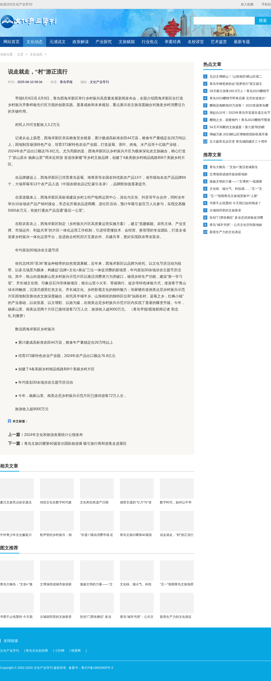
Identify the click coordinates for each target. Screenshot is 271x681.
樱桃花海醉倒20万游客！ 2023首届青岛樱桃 (239, 105)
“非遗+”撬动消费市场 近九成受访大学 (96, 535)
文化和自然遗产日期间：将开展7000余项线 (96, 502)
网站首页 (11, 41)
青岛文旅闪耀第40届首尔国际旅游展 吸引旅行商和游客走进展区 (75, 443)
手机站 (266, 4)
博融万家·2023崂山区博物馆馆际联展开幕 (239, 134)
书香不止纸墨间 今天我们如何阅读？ (16, 616)
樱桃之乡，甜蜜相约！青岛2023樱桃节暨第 (240, 120)
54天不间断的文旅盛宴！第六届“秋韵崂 (237, 127)
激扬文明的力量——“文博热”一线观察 (96, 584)
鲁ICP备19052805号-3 (97, 667)
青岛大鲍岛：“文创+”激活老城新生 (16, 584)
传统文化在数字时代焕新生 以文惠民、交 (56, 502)
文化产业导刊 (9, 650)
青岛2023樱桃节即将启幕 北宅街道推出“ (238, 98)
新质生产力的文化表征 (176, 616)
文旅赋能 (127, 41)
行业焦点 (150, 41)
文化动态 (34, 41)
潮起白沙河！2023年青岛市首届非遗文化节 (240, 112)
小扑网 (59, 650)
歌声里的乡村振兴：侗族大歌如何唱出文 (56, 535)
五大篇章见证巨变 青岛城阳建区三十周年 (238, 141)
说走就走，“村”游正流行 (177, 535)
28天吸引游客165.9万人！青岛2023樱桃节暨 (239, 91)
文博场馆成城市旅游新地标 (56, 584)
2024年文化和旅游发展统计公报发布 (53, 435)
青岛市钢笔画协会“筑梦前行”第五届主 (236, 84)
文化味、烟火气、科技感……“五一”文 (136, 584)
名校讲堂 (196, 41)
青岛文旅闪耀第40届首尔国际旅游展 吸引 (136, 535)
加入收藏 (247, 4)
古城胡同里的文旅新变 (56, 616)
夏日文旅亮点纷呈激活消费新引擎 (16, 502)
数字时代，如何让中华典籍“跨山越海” (176, 502)
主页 (20, 54)
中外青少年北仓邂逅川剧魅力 (16, 535)
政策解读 (80, 41)
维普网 (76, 650)
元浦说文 (57, 41)
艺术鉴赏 (219, 41)
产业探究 (104, 41)
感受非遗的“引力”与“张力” (136, 502)
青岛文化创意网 (37, 650)
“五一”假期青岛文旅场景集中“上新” (177, 584)
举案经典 (173, 41)
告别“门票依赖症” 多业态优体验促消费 (95, 616)
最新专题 (242, 41)
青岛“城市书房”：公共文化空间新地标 (137, 616)
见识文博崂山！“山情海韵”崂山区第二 (236, 76)
